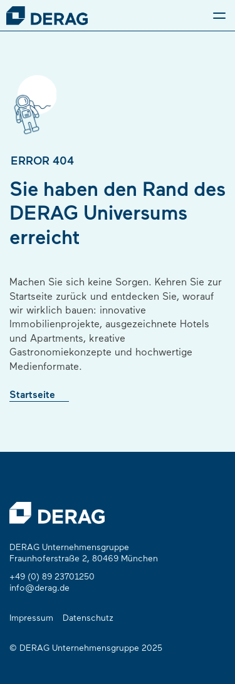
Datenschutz (88, 618)
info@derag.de (39, 588)
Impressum (31, 618)
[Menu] (219, 15)
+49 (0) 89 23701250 (52, 577)
